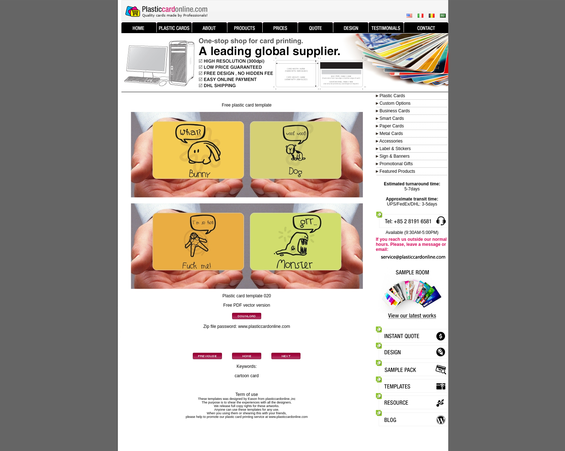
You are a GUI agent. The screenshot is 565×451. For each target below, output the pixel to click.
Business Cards (394, 110)
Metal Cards (391, 133)
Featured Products (397, 171)
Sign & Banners (394, 156)
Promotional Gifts (396, 163)
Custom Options (394, 103)
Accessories (391, 141)
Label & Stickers (395, 148)
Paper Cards (391, 125)
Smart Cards (391, 118)
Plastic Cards (392, 95)
